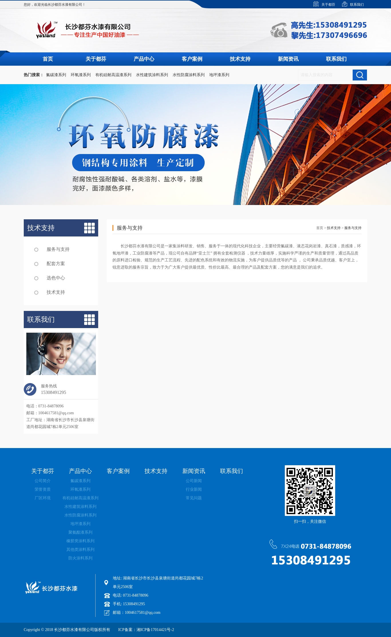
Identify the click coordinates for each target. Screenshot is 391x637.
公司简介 (43, 481)
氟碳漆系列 (56, 75)
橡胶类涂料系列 (80, 541)
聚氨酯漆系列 (80, 532)
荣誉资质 (43, 489)
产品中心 (144, 59)
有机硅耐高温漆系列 (113, 75)
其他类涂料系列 (80, 549)
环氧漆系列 (81, 75)
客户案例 (192, 59)
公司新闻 (194, 481)
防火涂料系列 (80, 558)
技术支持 (240, 59)
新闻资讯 (288, 59)
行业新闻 (194, 489)
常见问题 (194, 498)
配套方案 (56, 263)
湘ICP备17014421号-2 (155, 630)
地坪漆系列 (219, 75)
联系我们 (336, 59)
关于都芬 (96, 59)
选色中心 (56, 277)
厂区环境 (43, 498)
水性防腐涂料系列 (189, 75)
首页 (48, 59)
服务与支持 (58, 249)
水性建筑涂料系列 (152, 75)
